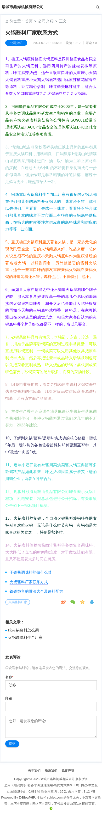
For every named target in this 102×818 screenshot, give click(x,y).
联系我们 (51, 770)
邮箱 (8, 698)
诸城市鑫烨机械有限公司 (57, 779)
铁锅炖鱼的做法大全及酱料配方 (36, 591)
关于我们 (34, 770)
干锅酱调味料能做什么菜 (31, 572)
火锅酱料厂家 (17, 602)
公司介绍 (46, 21)
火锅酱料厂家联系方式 (29, 582)
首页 (29, 21)
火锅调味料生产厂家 (25, 637)
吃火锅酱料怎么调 (23, 630)
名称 (9, 677)
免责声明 (68, 770)
